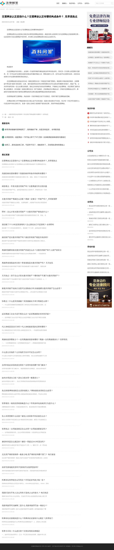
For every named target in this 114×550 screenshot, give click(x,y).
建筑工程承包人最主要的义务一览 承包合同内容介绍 (100, 225)
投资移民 (17, 9)
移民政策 (12, 9)
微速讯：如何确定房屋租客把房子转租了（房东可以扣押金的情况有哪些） (99, 73)
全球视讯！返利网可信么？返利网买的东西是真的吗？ (99, 58)
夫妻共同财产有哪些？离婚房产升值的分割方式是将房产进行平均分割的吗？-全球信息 (99, 99)
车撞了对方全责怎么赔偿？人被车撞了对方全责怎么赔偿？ (99, 78)
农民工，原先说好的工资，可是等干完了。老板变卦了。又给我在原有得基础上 (35, 145)
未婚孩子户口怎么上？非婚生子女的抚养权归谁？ (99, 63)
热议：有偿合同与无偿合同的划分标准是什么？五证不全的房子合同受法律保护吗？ (99, 68)
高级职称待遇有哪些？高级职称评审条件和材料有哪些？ (99, 52)
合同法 (87, 3)
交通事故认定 (13, 108)
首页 (58, 3)
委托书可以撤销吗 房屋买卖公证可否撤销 (100, 237)
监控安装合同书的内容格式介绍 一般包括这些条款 (100, 231)
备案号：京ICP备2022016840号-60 (56, 546)
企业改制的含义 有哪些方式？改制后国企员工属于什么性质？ (99, 156)
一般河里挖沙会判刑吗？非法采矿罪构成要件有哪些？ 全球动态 (28, 114)
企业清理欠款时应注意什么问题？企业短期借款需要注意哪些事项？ (99, 173)
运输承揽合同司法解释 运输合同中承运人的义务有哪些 (100, 212)
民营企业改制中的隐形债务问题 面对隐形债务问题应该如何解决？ (99, 160)
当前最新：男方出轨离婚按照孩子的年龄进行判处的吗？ (99, 94)
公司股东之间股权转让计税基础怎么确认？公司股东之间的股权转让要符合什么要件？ (99, 193)
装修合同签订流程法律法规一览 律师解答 (100, 219)
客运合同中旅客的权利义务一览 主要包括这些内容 (100, 206)
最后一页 (11, 117)
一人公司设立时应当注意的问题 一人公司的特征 (99, 189)
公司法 (80, 3)
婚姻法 (64, 3)
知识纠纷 (72, 3)
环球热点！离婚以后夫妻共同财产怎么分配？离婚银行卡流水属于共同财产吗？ (99, 84)
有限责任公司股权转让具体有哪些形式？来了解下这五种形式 (99, 185)
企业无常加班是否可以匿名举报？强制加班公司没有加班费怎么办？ (99, 168)
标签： (6, 108)
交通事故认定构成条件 (26, 108)
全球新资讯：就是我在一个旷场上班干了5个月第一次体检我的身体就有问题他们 (35, 137)
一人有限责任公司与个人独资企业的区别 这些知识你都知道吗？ (99, 181)
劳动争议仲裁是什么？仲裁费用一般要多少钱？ (99, 89)
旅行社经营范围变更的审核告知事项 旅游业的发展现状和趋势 (99, 164)
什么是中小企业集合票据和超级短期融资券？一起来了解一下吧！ (99, 177)
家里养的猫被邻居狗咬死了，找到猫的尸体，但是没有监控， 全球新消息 (32, 129)
